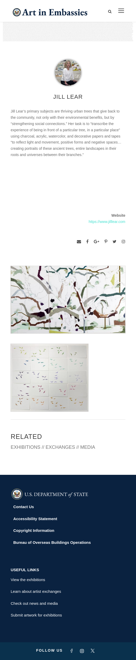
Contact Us (23, 507)
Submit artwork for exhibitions (36, 615)
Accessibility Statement (35, 518)
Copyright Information (33, 530)
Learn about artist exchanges (36, 591)
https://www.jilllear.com (107, 222)
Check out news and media (34, 603)
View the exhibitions (28, 579)
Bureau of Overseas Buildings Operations (52, 542)
